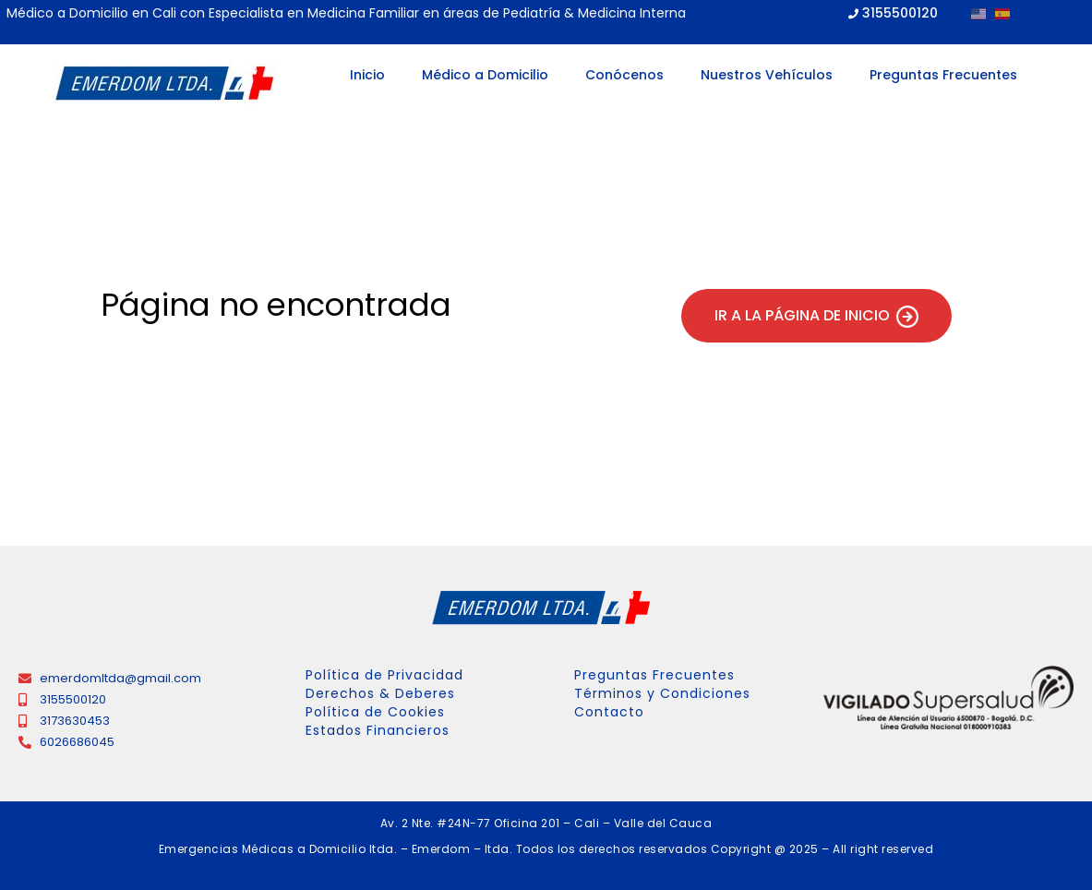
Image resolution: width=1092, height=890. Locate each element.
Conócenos (624, 75)
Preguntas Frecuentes (943, 75)
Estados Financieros (378, 730)
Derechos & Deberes (380, 693)
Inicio (367, 75)
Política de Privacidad (384, 675)
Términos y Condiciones (662, 693)
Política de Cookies (375, 712)
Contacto (609, 712)
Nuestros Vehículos (767, 75)
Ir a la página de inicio (816, 316)
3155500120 (900, 13)
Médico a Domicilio (485, 75)
